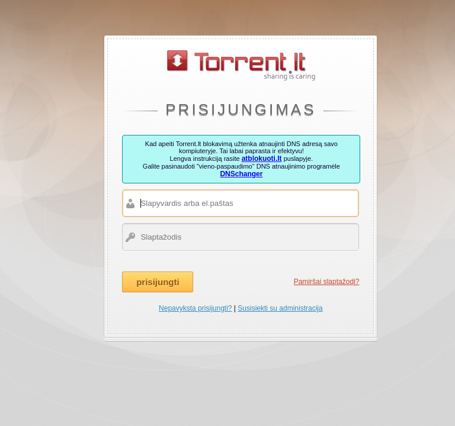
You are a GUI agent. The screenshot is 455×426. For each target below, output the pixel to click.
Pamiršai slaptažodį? (327, 281)
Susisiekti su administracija (280, 308)
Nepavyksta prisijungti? (195, 308)
